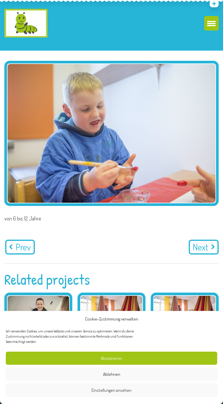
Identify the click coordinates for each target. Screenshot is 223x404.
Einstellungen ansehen (111, 390)
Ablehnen (111, 374)
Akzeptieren (111, 358)
